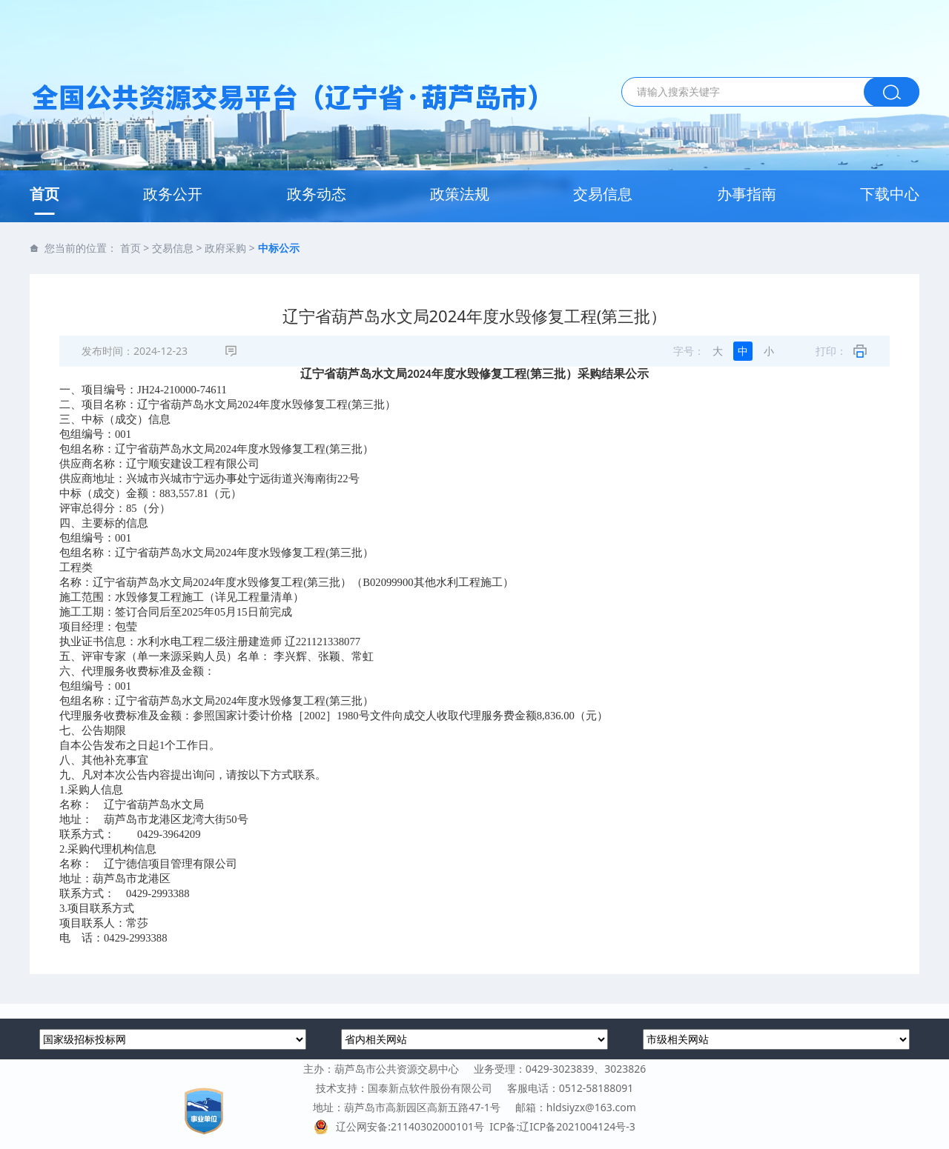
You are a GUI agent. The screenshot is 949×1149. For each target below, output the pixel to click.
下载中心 (889, 194)
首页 (44, 194)
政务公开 (172, 194)
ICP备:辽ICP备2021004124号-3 (562, 1126)
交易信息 (602, 194)
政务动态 (316, 194)
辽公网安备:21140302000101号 (401, 1126)
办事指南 (746, 194)
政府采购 (225, 248)
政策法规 (459, 194)
